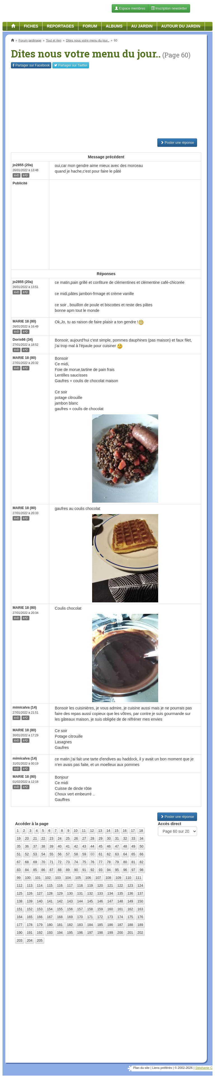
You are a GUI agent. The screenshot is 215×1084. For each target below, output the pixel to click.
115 (50, 886)
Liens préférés (162, 1067)
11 (83, 831)
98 (141, 870)
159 (100, 909)
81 (133, 862)
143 (70, 901)
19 (18, 839)
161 (120, 909)
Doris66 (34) (23, 340)
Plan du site (141, 1067)
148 (120, 901)
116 (60, 886)
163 (140, 909)
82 (141, 862)
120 (100, 886)
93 (100, 870)
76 (92, 862)
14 (108, 831)
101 (38, 878)
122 (120, 886)
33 (133, 839)
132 (90, 893)
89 (68, 870)
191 (29, 933)
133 (100, 893)
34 (141, 839)
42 (76, 846)
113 (29, 886)
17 (133, 831)
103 (58, 878)
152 (29, 909)
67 (18, 862)
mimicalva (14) (25, 707)
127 (40, 893)
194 (60, 933)
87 (51, 870)
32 (125, 839)
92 (92, 870)
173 (110, 917)
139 (29, 901)
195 (70, 933)
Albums (114, 26)
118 (80, 886)
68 (27, 862)
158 (90, 909)
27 (84, 839)
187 (120, 925)
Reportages (60, 26)
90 (76, 870)
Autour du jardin (180, 26)
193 (50, 933)
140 (40, 901)
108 (108, 878)
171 (90, 917)
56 (59, 854)
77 (100, 862)
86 (43, 870)
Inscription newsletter (169, 8)
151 (19, 909)
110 (128, 878)
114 (40, 886)
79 (117, 862)
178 (29, 925)
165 (29, 917)
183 (80, 925)
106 (88, 878)
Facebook (31, 65)
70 (43, 862)
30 (109, 839)
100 (28, 878)
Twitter (70, 65)
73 (68, 862)
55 (51, 854)
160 (110, 909)
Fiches (31, 26)
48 (125, 846)
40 (59, 846)
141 (50, 901)
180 (50, 925)
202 (140, 933)
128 (50, 893)
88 (59, 870)
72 (59, 862)
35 (18, 846)
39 (51, 846)
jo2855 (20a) (23, 165)
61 (100, 854)
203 (19, 941)
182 (70, 925)
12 (92, 831)
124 (140, 886)
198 (100, 933)
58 (76, 854)
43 (84, 846)
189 (140, 925)
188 (130, 925)
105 (78, 878)
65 (133, 854)
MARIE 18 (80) (24, 321)
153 (40, 909)
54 (43, 854)
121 (110, 886)
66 (141, 854)
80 (125, 862)
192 (40, 933)
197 (90, 933)
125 (19, 893)
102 (48, 878)
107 (98, 878)
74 (76, 862)
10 (75, 831)
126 (29, 893)
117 (70, 886)
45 (100, 846)
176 (140, 917)
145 (90, 901)
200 (120, 933)
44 (92, 846)
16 (125, 831)
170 (80, 917)
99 (18, 878)
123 (130, 886)
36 (27, 846)
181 (60, 925)
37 (35, 846)
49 (133, 846)
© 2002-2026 (183, 1067)
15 (116, 831)
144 (80, 901)
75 (84, 862)
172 (100, 917)
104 (68, 878)
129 (60, 893)
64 (125, 854)
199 (110, 933)
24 (59, 839)
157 (80, 909)
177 (19, 925)
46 (109, 846)
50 (141, 846)
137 (140, 893)
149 (130, 901)
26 (76, 839)
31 (117, 839)
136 (130, 893)
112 (19, 886)
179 (40, 925)
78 (109, 862)
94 (109, 870)
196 (80, 933)
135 (120, 893)
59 (84, 854)
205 (40, 941)
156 (70, 909)
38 (43, 846)
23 (51, 839)
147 (110, 901)
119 (90, 886)
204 (29, 941)
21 (35, 839)
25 (68, 839)
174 (120, 917)
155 (60, 909)
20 (27, 839)
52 (27, 854)
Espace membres (130, 8)
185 (100, 925)
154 (50, 909)
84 (27, 870)
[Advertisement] (106, 103)
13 (100, 831)
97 (133, 870)
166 (40, 917)
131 (80, 893)
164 (19, 917)
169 (70, 917)
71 (51, 862)
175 (130, 917)
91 (84, 870)
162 (130, 909)
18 (141, 831)
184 (90, 925)
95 (117, 870)
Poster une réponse (177, 143)
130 (70, 893)
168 (60, 917)
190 (19, 933)
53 (35, 854)
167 (50, 917)
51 (18, 854)
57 (68, 854)
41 (68, 846)
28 (92, 839)
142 (60, 901)
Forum (90, 26)
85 (35, 870)
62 (109, 854)
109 (118, 878)
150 (140, 901)
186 (110, 925)
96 (125, 870)
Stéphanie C (203, 1067)
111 (138, 878)
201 (130, 933)
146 (100, 901)
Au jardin (142, 26)
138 (19, 901)
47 (117, 846)
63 (117, 854)
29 (100, 839)
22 (43, 839)
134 (110, 893)
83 (18, 870)
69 (35, 862)
